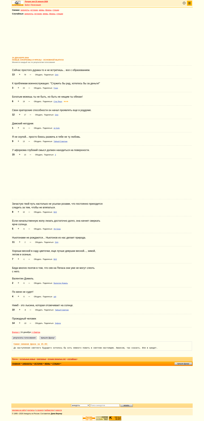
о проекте (40, 410)
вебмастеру (49, 410)
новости (59, 410)
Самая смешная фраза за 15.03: (31, 344)
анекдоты (25, 10)
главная (16, 364)
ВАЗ (55, 212)
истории (34, 10)
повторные (41, 359)
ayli (55, 297)
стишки (56, 10)
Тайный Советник (60, 141)
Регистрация (36, 5)
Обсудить (39, 75)
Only (56, 75)
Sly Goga (57, 229)
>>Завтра (35, 332)
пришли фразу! (183, 364)
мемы (41, 10)
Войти (27, 5)
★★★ (66, 102)
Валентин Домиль (61, 283)
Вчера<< (16, 332)
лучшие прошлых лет (57, 359)
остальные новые (27, 359)
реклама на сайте (19, 410)
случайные (72, 359)
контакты (31, 410)
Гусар (56, 88)
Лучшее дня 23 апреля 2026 (36, 2)
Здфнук (58, 323)
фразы (48, 10)
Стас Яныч (58, 102)
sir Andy (57, 128)
